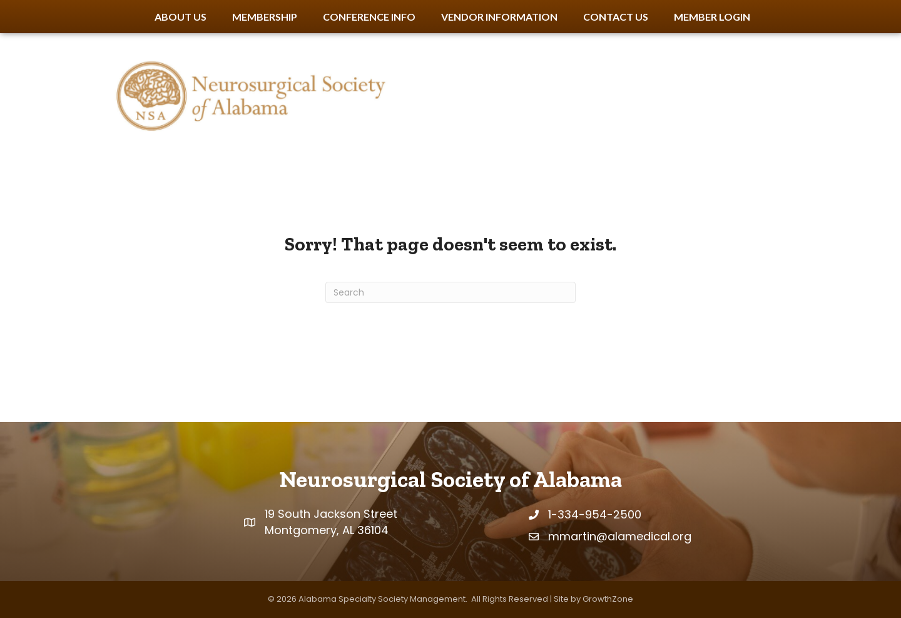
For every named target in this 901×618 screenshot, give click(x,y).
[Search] (450, 292)
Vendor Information (499, 17)
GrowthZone (608, 599)
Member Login (712, 17)
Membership (264, 17)
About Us (180, 17)
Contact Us (615, 17)
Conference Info (369, 17)
